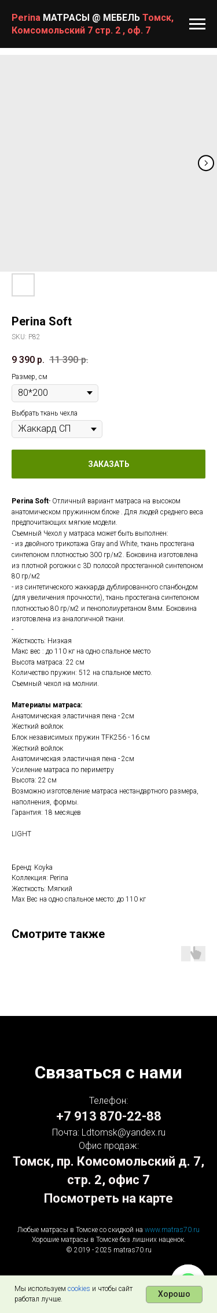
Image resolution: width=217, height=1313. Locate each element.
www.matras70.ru (172, 1230)
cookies (79, 1289)
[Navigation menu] (197, 24)
